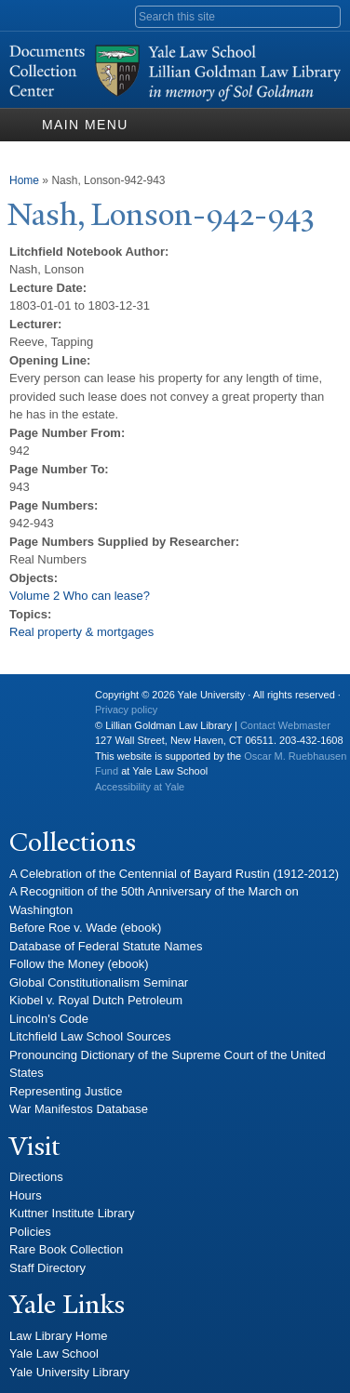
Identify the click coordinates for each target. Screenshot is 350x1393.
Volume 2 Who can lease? (79, 596)
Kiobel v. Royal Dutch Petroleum (95, 1000)
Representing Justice (65, 1091)
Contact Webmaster (285, 725)
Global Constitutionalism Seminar (98, 982)
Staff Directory (47, 1268)
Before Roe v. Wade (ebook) (85, 928)
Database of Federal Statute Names (105, 946)
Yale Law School (54, 1353)
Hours (25, 1195)
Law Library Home (58, 1336)
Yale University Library (69, 1372)
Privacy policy (126, 709)
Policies (30, 1232)
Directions (36, 1177)
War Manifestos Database (78, 1109)
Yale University (38, 702)
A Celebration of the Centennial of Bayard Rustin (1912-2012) (174, 874)
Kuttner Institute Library (71, 1213)
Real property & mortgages (81, 632)
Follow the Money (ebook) (79, 964)
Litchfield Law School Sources (89, 1036)
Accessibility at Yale (139, 786)
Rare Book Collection (66, 1249)
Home (24, 180)
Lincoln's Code (48, 1019)
